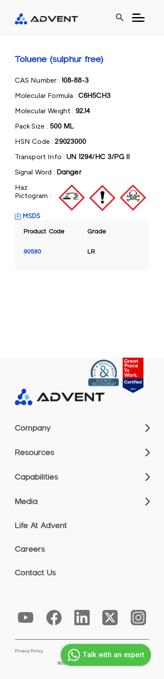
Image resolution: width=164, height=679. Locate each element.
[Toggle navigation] (138, 18)
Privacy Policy (29, 651)
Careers (30, 549)
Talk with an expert (104, 655)
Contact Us (35, 573)
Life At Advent (41, 525)
